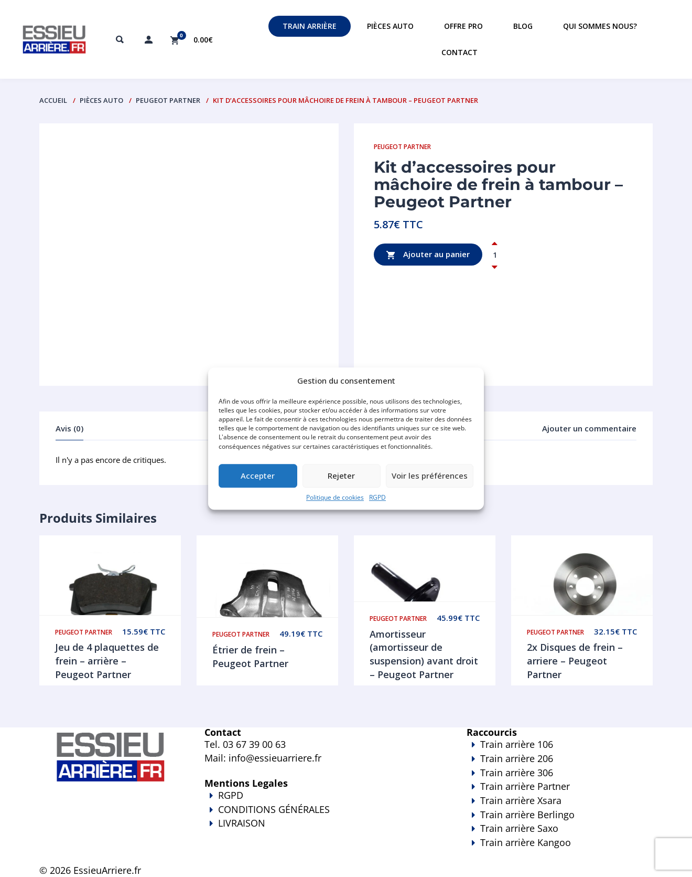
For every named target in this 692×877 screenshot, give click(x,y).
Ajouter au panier (428, 255)
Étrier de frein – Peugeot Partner (250, 656)
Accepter (258, 476)
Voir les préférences (430, 476)
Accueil (53, 100)
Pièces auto (390, 26)
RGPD (377, 497)
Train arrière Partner (525, 786)
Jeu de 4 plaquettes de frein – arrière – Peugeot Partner (107, 660)
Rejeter (341, 476)
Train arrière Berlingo (527, 814)
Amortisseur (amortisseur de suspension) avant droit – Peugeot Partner (424, 654)
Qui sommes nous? (600, 26)
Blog (523, 26)
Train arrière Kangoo (529, 849)
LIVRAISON (319, 830)
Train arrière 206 (516, 758)
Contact (459, 52)
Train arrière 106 (516, 744)
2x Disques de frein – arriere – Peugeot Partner (575, 660)
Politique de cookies (335, 497)
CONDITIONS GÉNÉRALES (274, 809)
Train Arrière (310, 26)
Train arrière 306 (516, 772)
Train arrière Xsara (520, 800)
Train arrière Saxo (519, 828)
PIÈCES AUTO (101, 100)
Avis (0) (69, 428)
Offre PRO (463, 26)
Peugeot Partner (168, 100)
